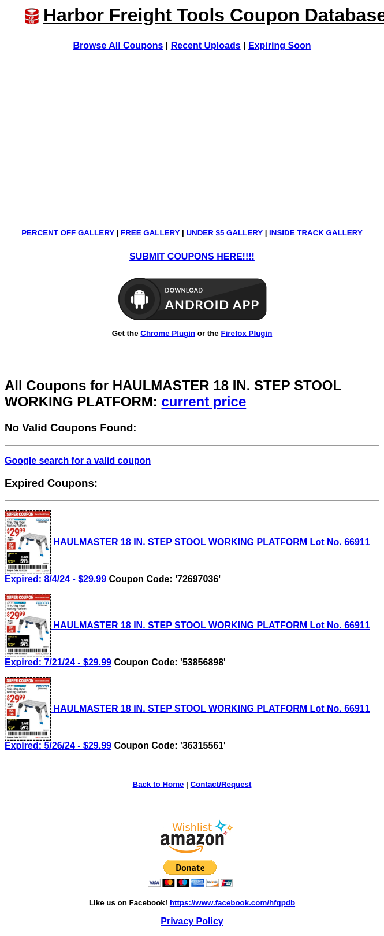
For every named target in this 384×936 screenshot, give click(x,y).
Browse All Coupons (118, 45)
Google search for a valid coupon (78, 460)
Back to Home (158, 784)
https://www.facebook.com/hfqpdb (232, 902)
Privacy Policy (192, 921)
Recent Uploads (206, 45)
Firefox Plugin (246, 333)
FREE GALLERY (150, 232)
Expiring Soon (279, 45)
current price (204, 401)
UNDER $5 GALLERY (224, 232)
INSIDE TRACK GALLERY (316, 232)
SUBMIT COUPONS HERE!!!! (192, 256)
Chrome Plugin (167, 333)
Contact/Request (221, 784)
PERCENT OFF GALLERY (67, 232)
